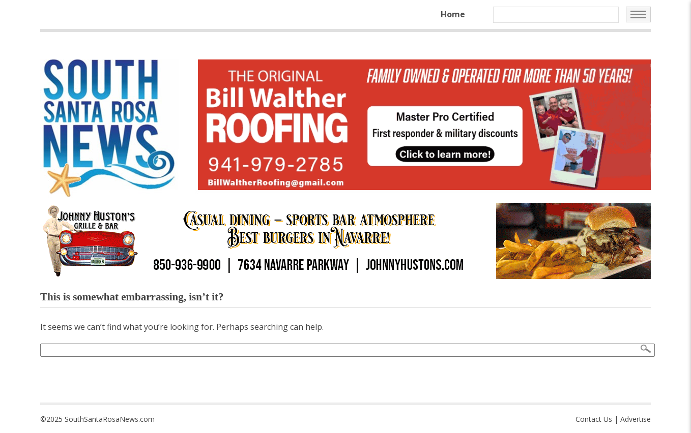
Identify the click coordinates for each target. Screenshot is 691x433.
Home (453, 14)
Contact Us (593, 419)
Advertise (635, 419)
